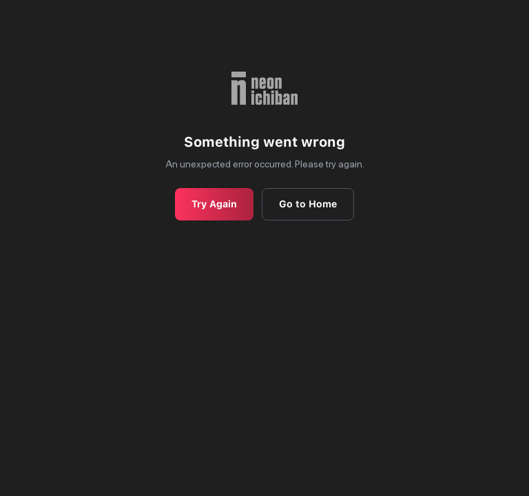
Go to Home (308, 203)
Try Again (214, 203)
